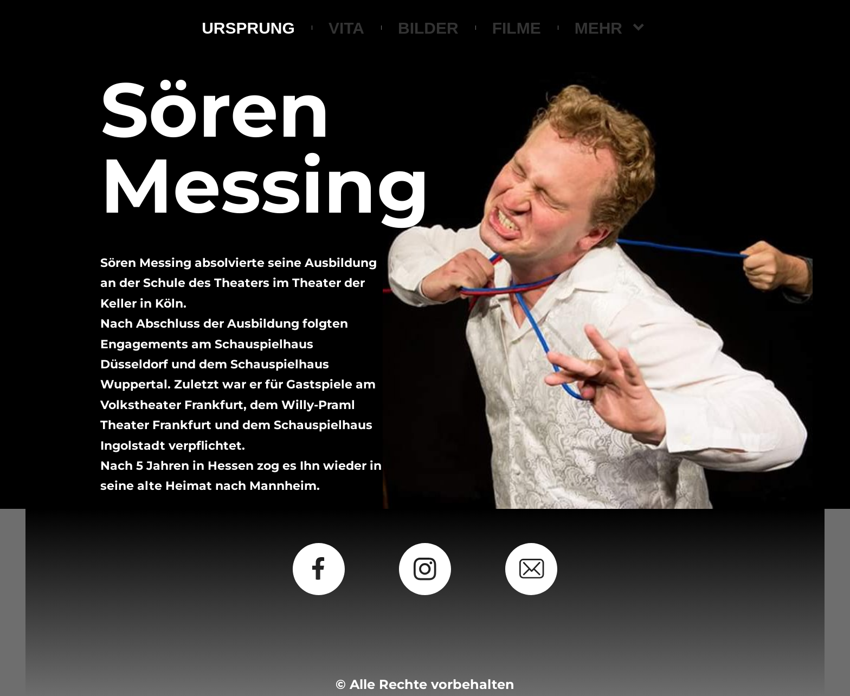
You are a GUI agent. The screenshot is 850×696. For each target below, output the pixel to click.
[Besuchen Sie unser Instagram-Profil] (425, 569)
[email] (531, 569)
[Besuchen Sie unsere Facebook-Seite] (319, 569)
